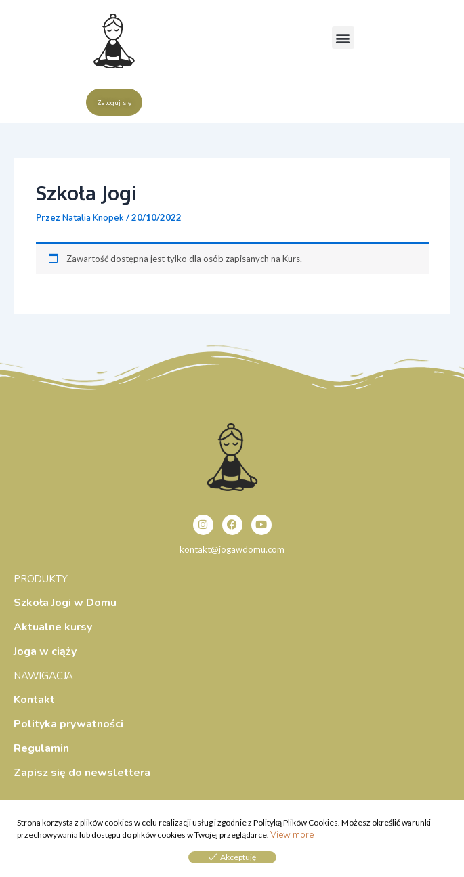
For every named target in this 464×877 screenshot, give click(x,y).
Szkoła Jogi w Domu (65, 602)
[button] (343, 37)
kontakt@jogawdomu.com (232, 549)
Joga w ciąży (45, 651)
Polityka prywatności (68, 723)
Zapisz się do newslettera (82, 772)
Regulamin (41, 748)
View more (292, 835)
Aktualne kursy (53, 627)
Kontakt (34, 699)
